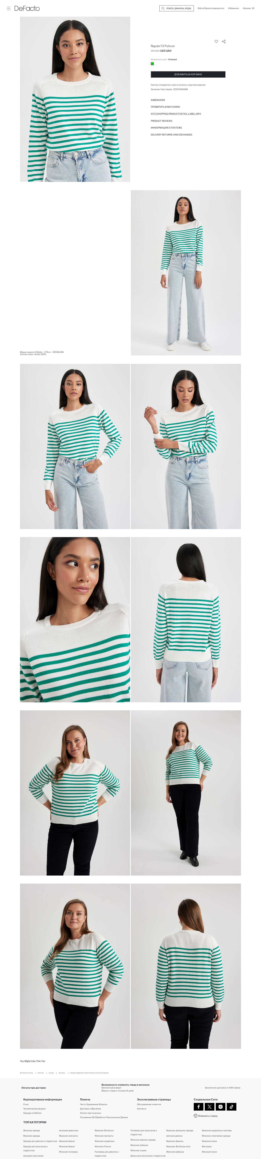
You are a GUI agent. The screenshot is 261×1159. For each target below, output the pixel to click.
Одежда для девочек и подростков (40, 1141)
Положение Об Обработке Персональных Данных (104, 1117)
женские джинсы (174, 1136)
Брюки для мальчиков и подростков (147, 1156)
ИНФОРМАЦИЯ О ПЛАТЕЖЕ (166, 127)
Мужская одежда (31, 1136)
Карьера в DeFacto (32, 1113)
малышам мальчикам (33, 1156)
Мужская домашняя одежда (179, 1130)
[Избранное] (233, 8)
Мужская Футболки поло (178, 1146)
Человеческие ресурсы (34, 1108)
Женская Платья (103, 1146)
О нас (26, 1104)
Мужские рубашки (139, 1145)
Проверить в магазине (165, 107)
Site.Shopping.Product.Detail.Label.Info (176, 114)
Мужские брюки (67, 1141)
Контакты (141, 1108)
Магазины (207, 1146)
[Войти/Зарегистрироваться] (211, 8)
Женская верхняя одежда (143, 1140)
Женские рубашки (175, 1152)
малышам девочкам (68, 1130)
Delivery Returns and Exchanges (171, 134)
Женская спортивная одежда (216, 1136)
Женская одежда (31, 1130)
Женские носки (209, 1152)
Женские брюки (67, 1146)
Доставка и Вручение (90, 1108)
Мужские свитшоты (68, 1136)
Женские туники (138, 1150)
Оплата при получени (90, 1113)
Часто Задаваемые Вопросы (93, 1104)
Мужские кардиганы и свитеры (217, 1130)
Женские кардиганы (104, 1141)
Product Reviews (161, 120)
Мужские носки (209, 1141)
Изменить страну (208, 1115)
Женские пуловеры (68, 1152)
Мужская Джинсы (174, 1141)
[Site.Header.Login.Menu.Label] (9, 8)
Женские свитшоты (104, 1136)
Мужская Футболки (104, 1130)
